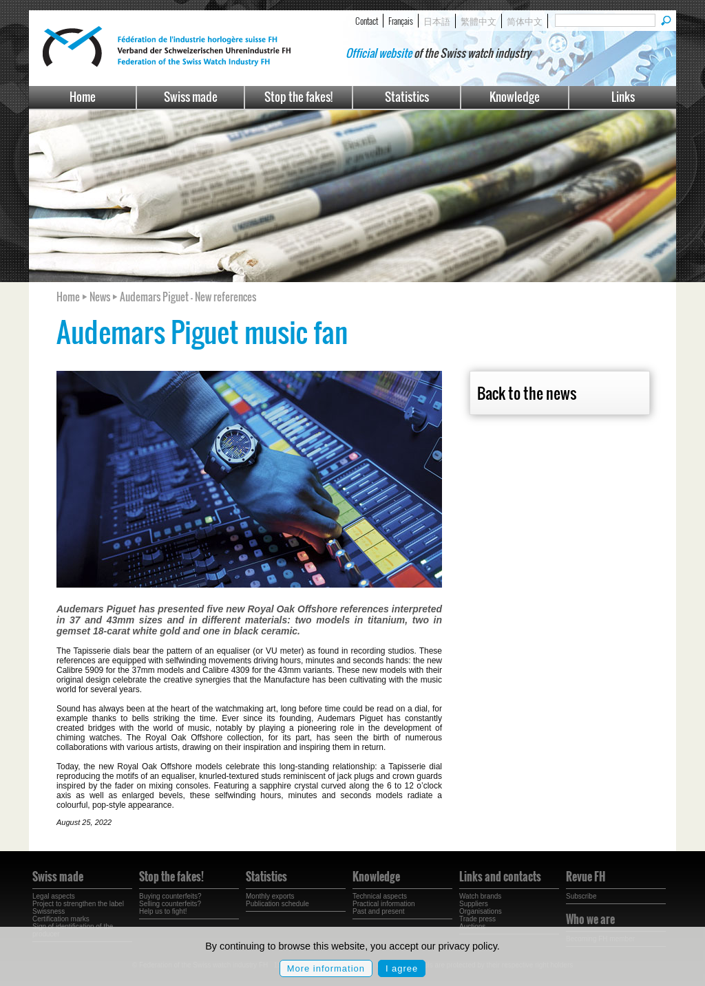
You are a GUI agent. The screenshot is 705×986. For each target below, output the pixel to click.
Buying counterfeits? (170, 896)
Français (400, 21)
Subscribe (581, 896)
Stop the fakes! (298, 96)
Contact (366, 21)
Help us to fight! (163, 911)
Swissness (48, 911)
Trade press (477, 919)
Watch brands (480, 896)
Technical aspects (379, 896)
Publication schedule (277, 904)
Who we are (590, 919)
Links (623, 96)
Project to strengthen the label (78, 904)
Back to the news (526, 393)
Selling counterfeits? (170, 904)
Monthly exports (270, 896)
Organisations (480, 911)
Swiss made (191, 96)
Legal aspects (53, 896)
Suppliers (473, 904)
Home (83, 96)
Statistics (407, 96)
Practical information (383, 904)
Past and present (378, 911)
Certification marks (61, 919)
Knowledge (515, 96)
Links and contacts (500, 876)
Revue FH (585, 876)
